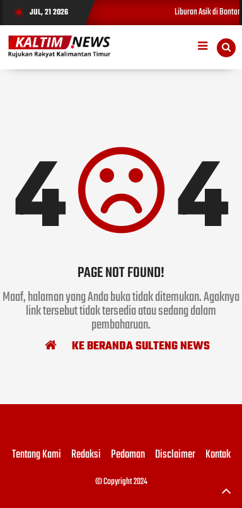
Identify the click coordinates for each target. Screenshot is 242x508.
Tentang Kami (36, 455)
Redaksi (86, 455)
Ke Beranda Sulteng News (127, 345)
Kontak (218, 455)
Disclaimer (175, 455)
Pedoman (128, 455)
